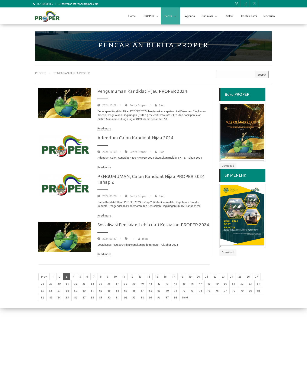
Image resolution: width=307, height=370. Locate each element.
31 (67, 283)
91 (117, 297)
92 (125, 297)
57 (59, 290)
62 (100, 290)
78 (233, 290)
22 (214, 276)
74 (200, 290)
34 (92, 283)
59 (75, 290)
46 (192, 283)
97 (167, 297)
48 (208, 283)
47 (200, 283)
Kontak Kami (249, 15)
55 (42, 290)
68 (150, 290)
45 (183, 283)
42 (158, 283)
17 (173, 276)
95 (150, 297)
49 (217, 283)
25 (239, 276)
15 (156, 276)
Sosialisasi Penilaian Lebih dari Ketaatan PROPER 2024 (153, 224)
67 (142, 290)
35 (100, 283)
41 (150, 283)
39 (133, 283)
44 (175, 283)
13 (140, 276)
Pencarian (269, 15)
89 (100, 297)
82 (42, 297)
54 (258, 283)
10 (115, 276)
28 (42, 283)
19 (189, 276)
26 (248, 276)
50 (225, 283)
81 (258, 290)
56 (50, 290)
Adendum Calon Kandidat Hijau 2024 (135, 137)
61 (92, 290)
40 (142, 283)
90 (108, 297)
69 (158, 290)
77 (225, 290)
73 (192, 290)
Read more (104, 128)
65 (125, 290)
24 (231, 276)
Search (262, 74)
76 (217, 290)
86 (75, 297)
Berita (169, 15)
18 (181, 276)
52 (241, 283)
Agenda (190, 15)
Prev (44, 276)
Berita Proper (138, 105)
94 (142, 297)
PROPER (149, 15)
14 (148, 276)
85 (67, 297)
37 (117, 283)
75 (208, 290)
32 (75, 283)
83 (50, 297)
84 (59, 297)
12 (131, 276)
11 (123, 276)
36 (108, 283)
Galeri (229, 15)
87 (84, 297)
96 (158, 297)
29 (50, 283)
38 (125, 283)
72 (183, 290)
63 (108, 290)
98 (175, 297)
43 (167, 283)
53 (250, 283)
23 (223, 276)
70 (167, 290)
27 (256, 276)
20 (198, 276)
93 (133, 297)
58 (67, 290)
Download (228, 165)
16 (165, 276)
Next (185, 297)
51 (233, 283)
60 (84, 290)
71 (175, 290)
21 (206, 276)
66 (133, 290)
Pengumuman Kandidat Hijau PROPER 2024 (142, 91)
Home (132, 15)
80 (250, 290)
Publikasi (207, 15)
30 (59, 283)
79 (241, 290)
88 (92, 297)
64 (117, 290)
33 (84, 283)
